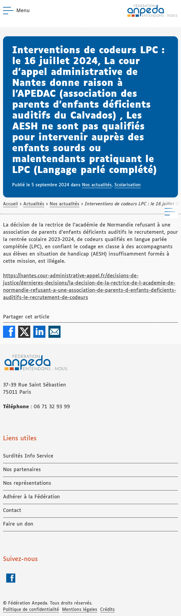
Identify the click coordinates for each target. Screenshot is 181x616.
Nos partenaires (22, 469)
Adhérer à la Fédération (31, 497)
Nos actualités (97, 185)
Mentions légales (79, 610)
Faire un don (18, 524)
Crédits (107, 610)
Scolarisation (127, 185)
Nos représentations (27, 483)
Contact (12, 510)
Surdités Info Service (28, 456)
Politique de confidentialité (31, 610)
